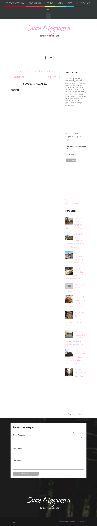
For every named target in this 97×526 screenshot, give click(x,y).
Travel (48, 9)
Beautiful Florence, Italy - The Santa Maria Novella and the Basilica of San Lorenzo (75, 356)
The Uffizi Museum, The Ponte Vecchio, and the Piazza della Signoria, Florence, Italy (75, 338)
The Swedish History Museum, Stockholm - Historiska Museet (74, 319)
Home (13, 521)
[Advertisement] (48, 48)
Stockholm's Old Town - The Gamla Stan (80, 372)
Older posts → (52, 77)
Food (70, 3)
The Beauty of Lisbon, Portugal (75, 287)
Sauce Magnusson (48, 29)
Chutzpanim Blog (35, 3)
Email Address (47, 435)
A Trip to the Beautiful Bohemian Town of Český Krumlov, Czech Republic (74, 240)
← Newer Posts (18, 77)
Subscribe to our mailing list (76, 147)
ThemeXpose (70, 520)
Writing (60, 3)
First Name (17, 448)
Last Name (17, 460)
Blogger (81, 414)
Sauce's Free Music (84, 3)
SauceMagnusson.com (15, 3)
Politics (50, 3)
